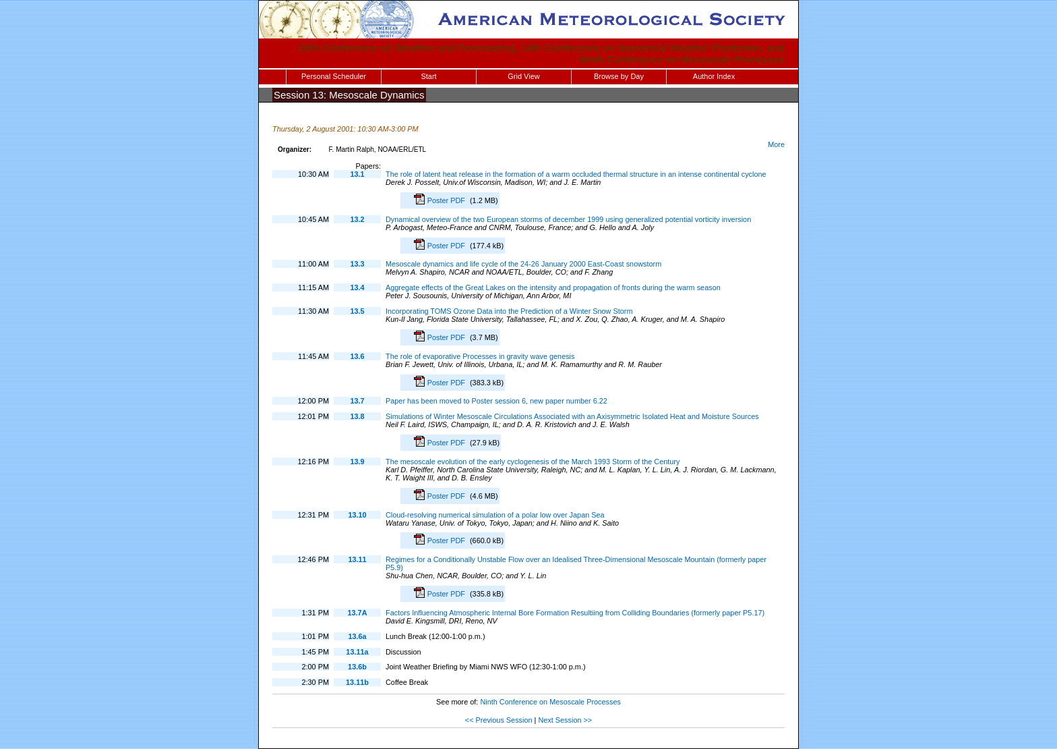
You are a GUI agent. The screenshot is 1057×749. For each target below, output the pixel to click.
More (776, 144)
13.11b (357, 682)
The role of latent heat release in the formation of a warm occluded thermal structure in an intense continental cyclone (576, 174)
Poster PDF (447, 200)
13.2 (357, 219)
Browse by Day (619, 76)
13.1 (357, 174)
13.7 (357, 401)
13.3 (357, 264)
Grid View (523, 76)
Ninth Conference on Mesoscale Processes (550, 702)
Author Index (714, 76)
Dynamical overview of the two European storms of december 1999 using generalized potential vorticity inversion (568, 219)
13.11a (357, 652)
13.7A (357, 613)
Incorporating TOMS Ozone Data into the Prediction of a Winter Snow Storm (509, 311)
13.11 (357, 559)
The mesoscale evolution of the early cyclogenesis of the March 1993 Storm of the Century (533, 461)
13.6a (357, 636)
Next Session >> (565, 720)
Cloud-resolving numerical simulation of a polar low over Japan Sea (495, 515)
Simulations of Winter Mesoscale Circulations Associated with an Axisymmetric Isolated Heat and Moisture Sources (572, 416)
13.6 (357, 356)
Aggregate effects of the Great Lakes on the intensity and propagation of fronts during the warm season (553, 287)
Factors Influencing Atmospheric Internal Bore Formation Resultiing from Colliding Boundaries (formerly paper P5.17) (575, 613)
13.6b (357, 667)
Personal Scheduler (333, 76)
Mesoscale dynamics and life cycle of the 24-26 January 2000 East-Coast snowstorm (523, 264)
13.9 (357, 461)
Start (428, 76)
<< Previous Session (499, 720)
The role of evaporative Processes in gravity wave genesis (480, 356)
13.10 (357, 515)
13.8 (357, 416)
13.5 (357, 311)
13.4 (357, 287)
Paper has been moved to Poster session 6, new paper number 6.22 (496, 401)
